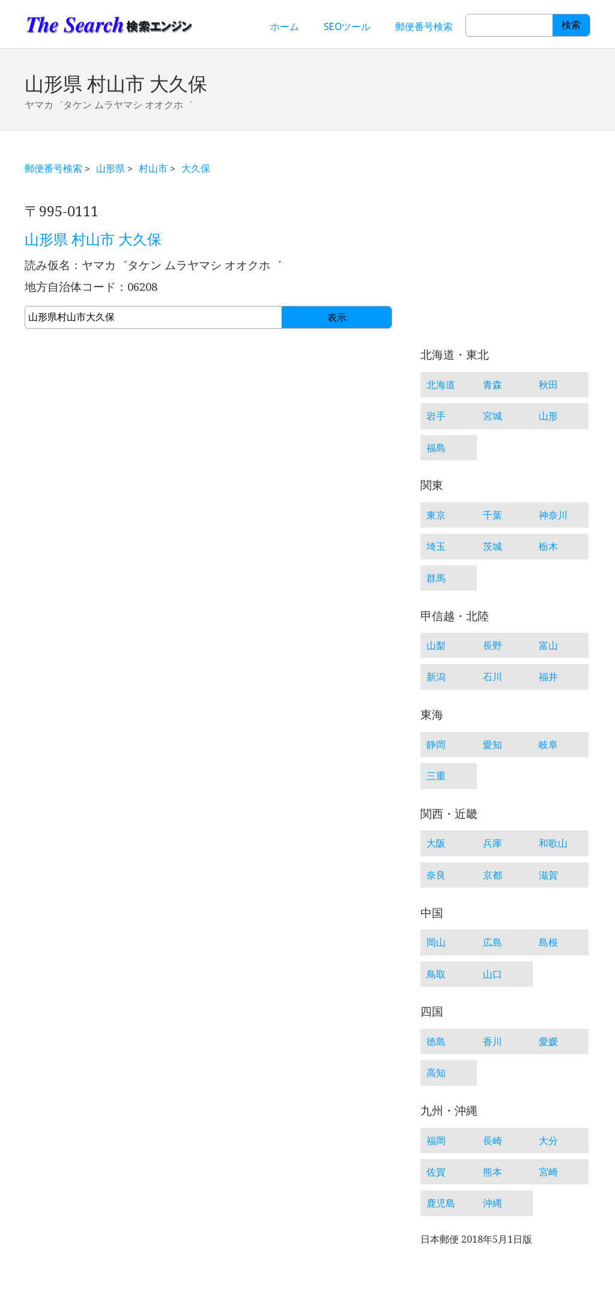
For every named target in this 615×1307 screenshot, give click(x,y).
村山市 (153, 168)
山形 (548, 415)
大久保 (195, 168)
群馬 (436, 578)
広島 (492, 942)
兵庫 (492, 843)
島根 (548, 942)
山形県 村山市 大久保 (93, 239)
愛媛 (548, 1041)
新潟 (436, 676)
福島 (436, 447)
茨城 (492, 546)
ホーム (284, 26)
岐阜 (548, 744)
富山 (548, 645)
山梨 (436, 645)
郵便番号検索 (424, 26)
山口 (492, 974)
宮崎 (548, 1171)
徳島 (436, 1041)
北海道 (440, 384)
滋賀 (548, 875)
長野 (492, 645)
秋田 (548, 384)
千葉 (492, 515)
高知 (436, 1072)
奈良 (436, 875)
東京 (436, 515)
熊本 (492, 1171)
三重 (436, 775)
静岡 (436, 744)
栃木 (548, 546)
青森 (492, 384)
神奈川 (553, 515)
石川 (492, 676)
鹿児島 (440, 1203)
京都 (492, 875)
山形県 (110, 168)
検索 (571, 25)
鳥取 (436, 974)
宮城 (492, 415)
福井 (548, 676)
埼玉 (436, 546)
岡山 (436, 942)
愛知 (492, 744)
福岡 (436, 1140)
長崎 (492, 1140)
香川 (492, 1041)
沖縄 (492, 1203)
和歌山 (553, 843)
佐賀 (436, 1171)
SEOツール (347, 26)
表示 (337, 317)
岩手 (436, 415)
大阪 (436, 843)
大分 (548, 1140)
